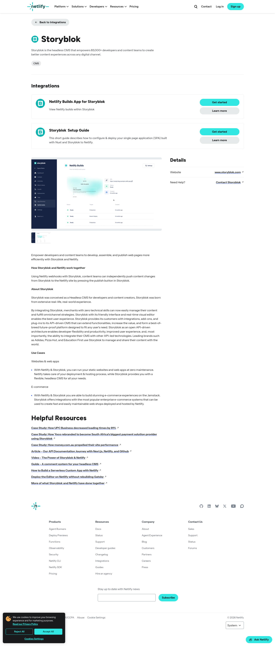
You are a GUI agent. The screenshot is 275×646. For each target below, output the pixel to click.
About (145, 529)
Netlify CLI (55, 560)
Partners (147, 554)
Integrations (102, 560)
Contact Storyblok (230, 182)
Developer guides (105, 548)
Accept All (48, 631)
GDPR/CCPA (66, 617)
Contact (206, 6)
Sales (191, 529)
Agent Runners (57, 529)
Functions (54, 541)
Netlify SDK (55, 567)
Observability (56, 548)
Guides (99, 567)
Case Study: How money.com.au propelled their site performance (76, 445)
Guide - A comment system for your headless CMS (66, 464)
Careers (146, 560)
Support (100, 541)
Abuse (80, 617)
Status (99, 535)
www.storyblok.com (229, 172)
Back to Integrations (50, 22)
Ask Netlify (259, 639)
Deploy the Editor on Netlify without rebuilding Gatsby (69, 476)
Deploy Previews (58, 535)
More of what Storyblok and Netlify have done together (69, 483)
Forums (192, 548)
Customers (148, 548)
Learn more (219, 110)
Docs (98, 529)
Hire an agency (103, 573)
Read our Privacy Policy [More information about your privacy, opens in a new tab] (25, 624)
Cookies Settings (34, 639)
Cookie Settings (96, 617)
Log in (220, 6)
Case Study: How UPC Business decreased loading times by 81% (75, 428)
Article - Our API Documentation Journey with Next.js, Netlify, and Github (81, 451)
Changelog (101, 554)
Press (145, 567)
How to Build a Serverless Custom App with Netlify (66, 470)
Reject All (19, 631)
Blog (144, 541)
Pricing (133, 6)
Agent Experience (152, 535)
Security (53, 554)
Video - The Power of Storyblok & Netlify (59, 457)
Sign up (235, 6)
